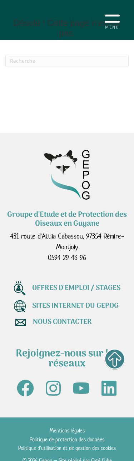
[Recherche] (67, 61)
